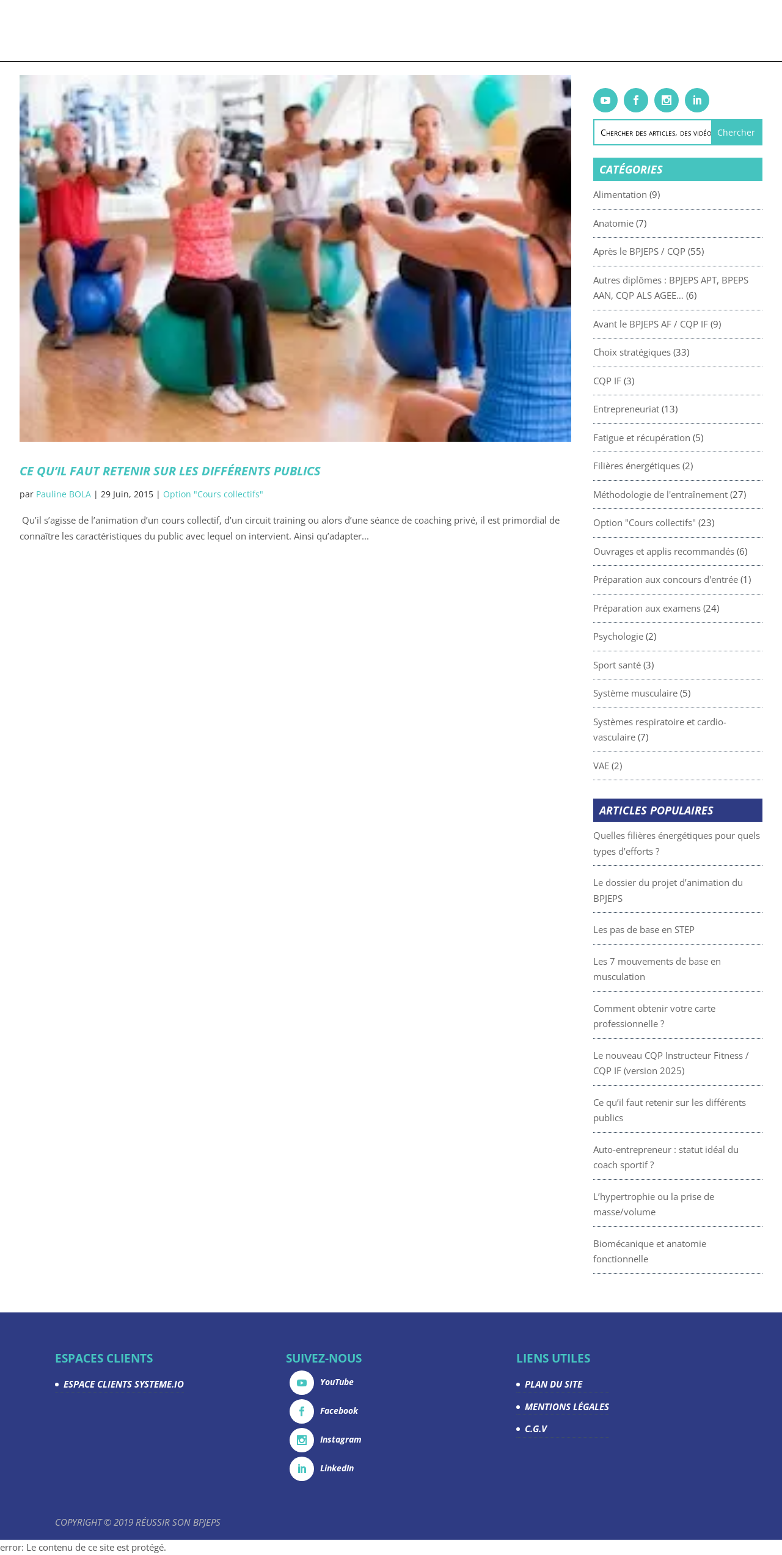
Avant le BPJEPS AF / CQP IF (672, 324)
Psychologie (640, 636)
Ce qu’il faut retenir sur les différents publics (170, 471)
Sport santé (639, 665)
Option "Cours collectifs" (213, 494)
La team (566, 31)
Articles (337, 31)
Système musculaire (657, 693)
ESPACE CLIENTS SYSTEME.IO (124, 1384)
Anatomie (635, 223)
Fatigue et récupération (663, 437)
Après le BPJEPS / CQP (661, 251)
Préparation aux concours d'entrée (687, 579)
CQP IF (629, 381)
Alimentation (642, 194)
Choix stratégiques (654, 352)
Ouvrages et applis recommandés (685, 551)
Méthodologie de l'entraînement (682, 494)
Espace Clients (622, 31)
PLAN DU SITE (553, 1384)
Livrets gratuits (276, 31)
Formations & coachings (170, 31)
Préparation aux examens (669, 608)
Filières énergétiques (658, 465)
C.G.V (536, 1428)
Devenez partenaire (500, 31)
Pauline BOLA (63, 494)
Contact (679, 31)
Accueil (92, 31)
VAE (623, 765)
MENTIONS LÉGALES (567, 1406)
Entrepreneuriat (648, 409)
